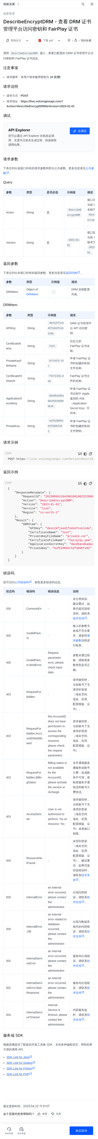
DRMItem (32, 294)
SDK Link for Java (19, 1057)
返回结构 (73, 272)
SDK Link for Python (20, 1068)
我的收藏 (86, 40)
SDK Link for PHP (19, 1074)
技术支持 (80, 618)
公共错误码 (23, 582)
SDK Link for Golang (21, 1062)
